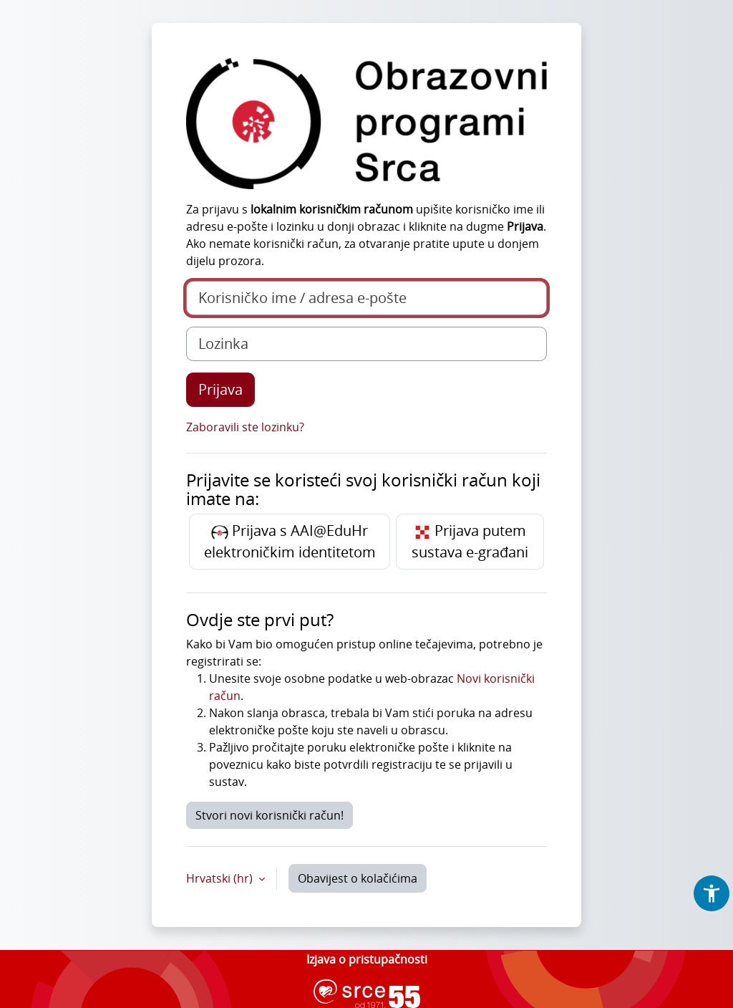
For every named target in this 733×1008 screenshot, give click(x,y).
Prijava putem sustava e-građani (470, 541)
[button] (711, 893)
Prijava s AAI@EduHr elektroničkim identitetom (290, 541)
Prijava (220, 389)
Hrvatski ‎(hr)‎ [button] (221, 878)
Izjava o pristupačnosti (366, 959)
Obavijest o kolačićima (357, 878)
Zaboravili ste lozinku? (245, 427)
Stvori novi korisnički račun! (269, 815)
